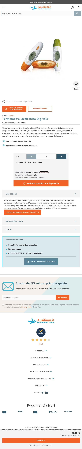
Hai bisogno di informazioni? (41, 445)
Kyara (11, 116)
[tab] (41, 193)
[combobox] (41, 13)
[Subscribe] (62, 297)
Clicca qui (49, 2)
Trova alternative (40, 109)
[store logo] (41, 7)
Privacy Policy (26, 307)
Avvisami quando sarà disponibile (16, 109)
